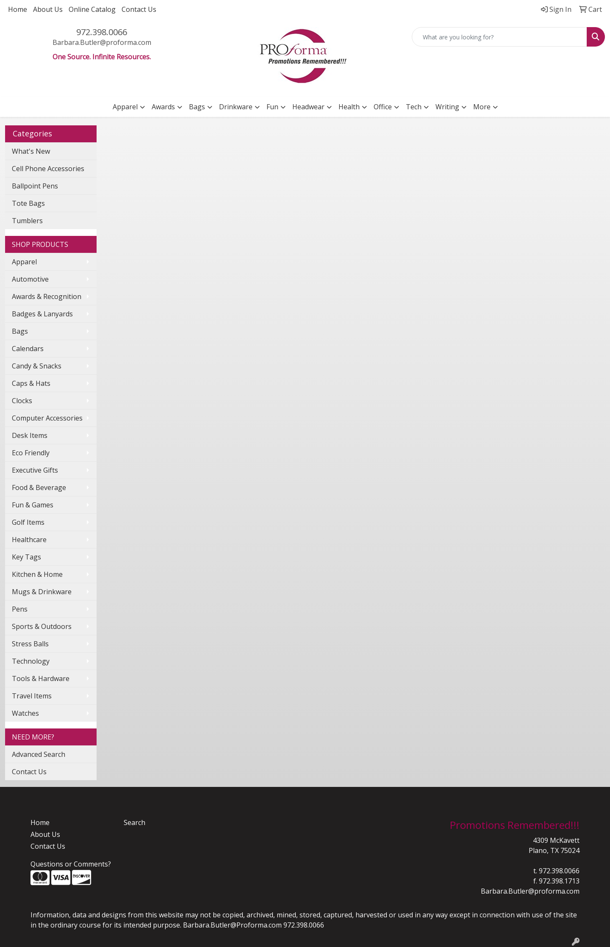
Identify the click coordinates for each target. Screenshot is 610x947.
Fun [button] (272, 106)
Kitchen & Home (37, 574)
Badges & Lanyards (42, 313)
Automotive (30, 279)
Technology (31, 661)
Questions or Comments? (70, 864)
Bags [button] (197, 106)
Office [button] (383, 106)
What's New (31, 151)
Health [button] (349, 106)
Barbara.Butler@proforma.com (102, 42)
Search (134, 822)
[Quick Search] (499, 37)
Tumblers (27, 220)
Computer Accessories (47, 418)
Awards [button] (163, 106)
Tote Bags (28, 203)
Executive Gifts (35, 470)
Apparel (24, 261)
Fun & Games (32, 504)
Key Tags (26, 557)
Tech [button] (413, 106)
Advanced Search (38, 754)
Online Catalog (92, 9)
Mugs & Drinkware (42, 591)
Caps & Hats (31, 383)
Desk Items (29, 435)
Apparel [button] (125, 106)
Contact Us (139, 9)
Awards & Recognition (46, 296)
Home (17, 9)
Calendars (28, 348)
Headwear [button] (308, 106)
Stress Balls (30, 643)
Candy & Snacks (36, 366)
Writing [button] (447, 106)
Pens (20, 609)
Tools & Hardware (40, 678)
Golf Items (28, 522)
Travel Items (32, 696)
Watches (25, 713)
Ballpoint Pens (35, 186)
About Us (48, 9)
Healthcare (29, 539)
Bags (20, 331)
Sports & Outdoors (42, 626)
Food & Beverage (39, 487)
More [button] (482, 106)
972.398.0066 (101, 32)
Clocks (22, 400)
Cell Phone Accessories (48, 168)
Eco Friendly (31, 452)
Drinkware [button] (235, 106)
